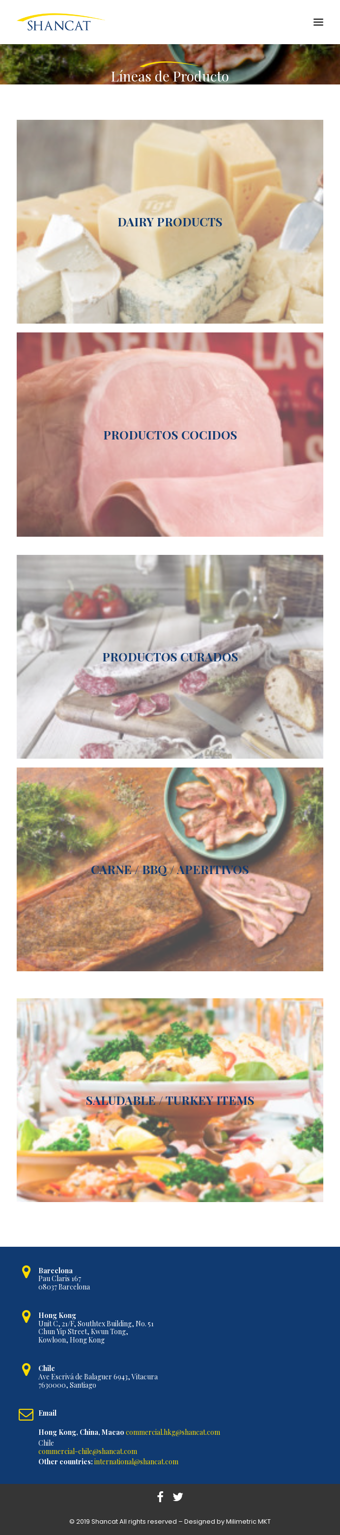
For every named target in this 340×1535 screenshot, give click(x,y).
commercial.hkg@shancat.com (173, 1432)
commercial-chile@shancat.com (87, 1451)
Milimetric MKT (248, 1521)
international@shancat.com (136, 1461)
